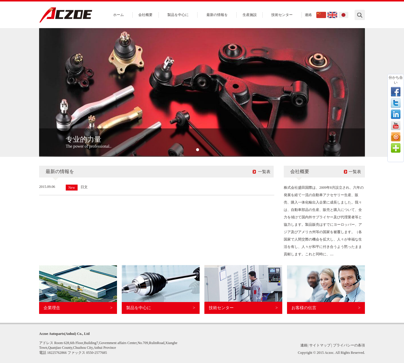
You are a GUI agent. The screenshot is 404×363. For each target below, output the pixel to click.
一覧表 (264, 172)
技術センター (282, 15)
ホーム (118, 15)
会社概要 (145, 15)
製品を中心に (178, 15)
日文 (84, 187)
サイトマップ (320, 345)
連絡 (308, 15)
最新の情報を (217, 15)
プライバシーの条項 (349, 345)
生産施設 (250, 15)
